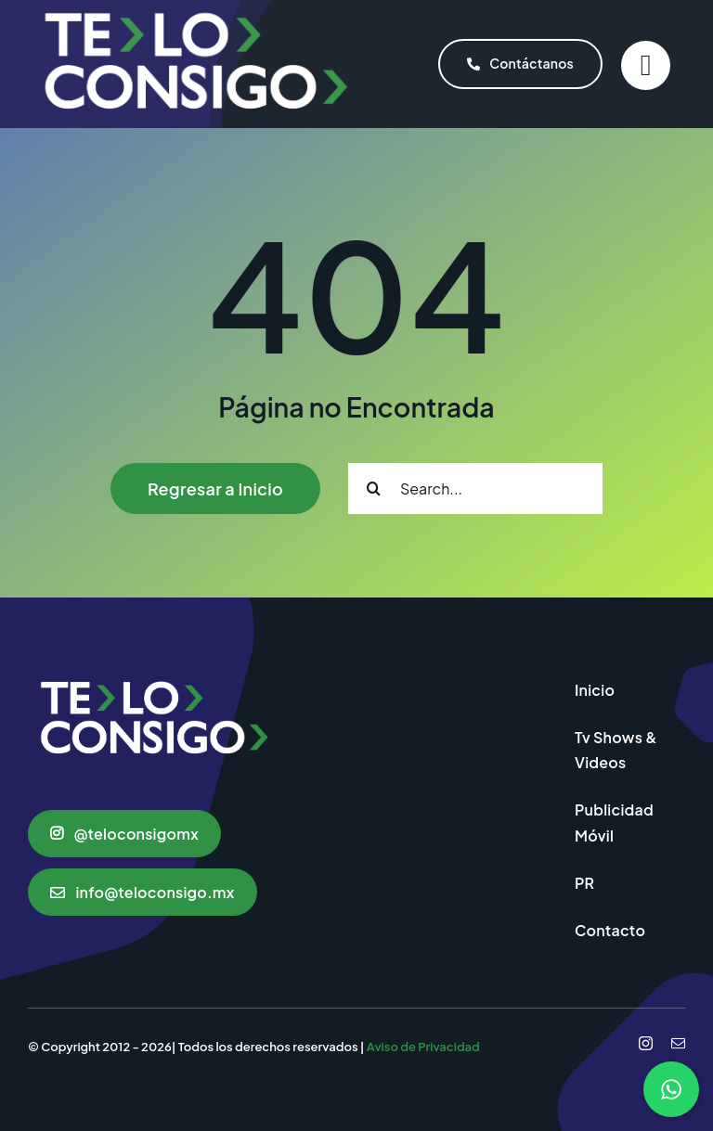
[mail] (678, 1043)
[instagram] (646, 1043)
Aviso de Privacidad (423, 1046)
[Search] (373, 488)
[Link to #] (645, 65)
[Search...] (475, 488)
